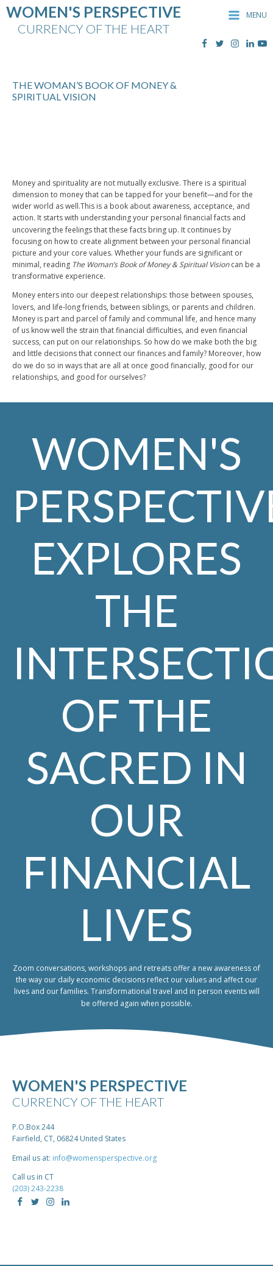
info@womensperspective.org (104, 1158)
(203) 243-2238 (37, 1188)
